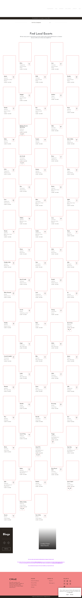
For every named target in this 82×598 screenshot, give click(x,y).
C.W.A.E (13, 579)
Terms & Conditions (35, 580)
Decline (71, 594)
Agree (67, 594)
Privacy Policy (34, 582)
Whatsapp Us (52, 583)
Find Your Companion (36, 22)
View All (6, 548)
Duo (56, 8)
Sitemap (32, 587)
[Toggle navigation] (45, 8)
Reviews (61, 8)
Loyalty (75, 8)
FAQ (80, 8)
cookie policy (70, 592)
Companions (50, 8)
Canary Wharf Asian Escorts (20, 8)
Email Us (51, 580)
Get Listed (68, 8)
